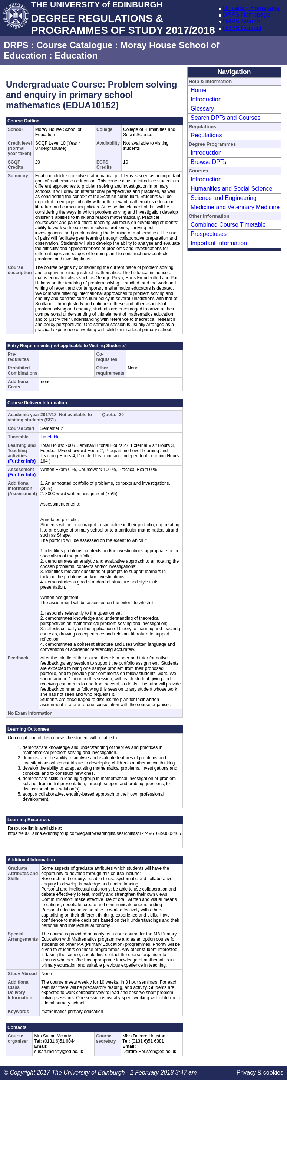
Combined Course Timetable (228, 224)
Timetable (50, 437)
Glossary (202, 108)
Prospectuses (209, 234)
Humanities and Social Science (232, 188)
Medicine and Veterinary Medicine (235, 207)
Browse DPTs (208, 162)
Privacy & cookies (260, 1072)
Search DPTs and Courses (226, 118)
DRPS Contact (242, 28)
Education (76, 55)
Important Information (219, 243)
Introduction (206, 99)
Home (199, 90)
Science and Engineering (224, 198)
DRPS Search (241, 21)
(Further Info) (22, 461)
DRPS (16, 45)
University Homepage (251, 8)
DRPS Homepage (246, 14)
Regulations (206, 135)
